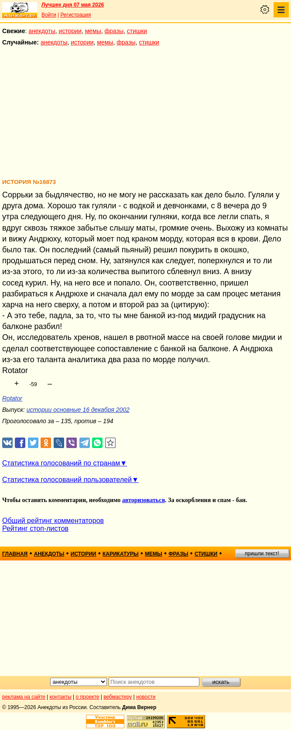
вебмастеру (117, 697)
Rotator (12, 398)
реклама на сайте (23, 697)
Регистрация (75, 15)
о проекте (87, 697)
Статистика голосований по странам (61, 463)
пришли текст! (262, 553)
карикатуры (121, 554)
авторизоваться (143, 500)
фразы (114, 30)
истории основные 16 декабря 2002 (78, 409)
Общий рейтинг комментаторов (53, 520)
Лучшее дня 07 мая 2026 (72, 5)
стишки (137, 30)
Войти (48, 15)
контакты (61, 697)
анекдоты (41, 30)
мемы (93, 30)
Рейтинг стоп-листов (35, 528)
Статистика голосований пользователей (67, 479)
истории (70, 30)
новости (145, 697)
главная (14, 554)
